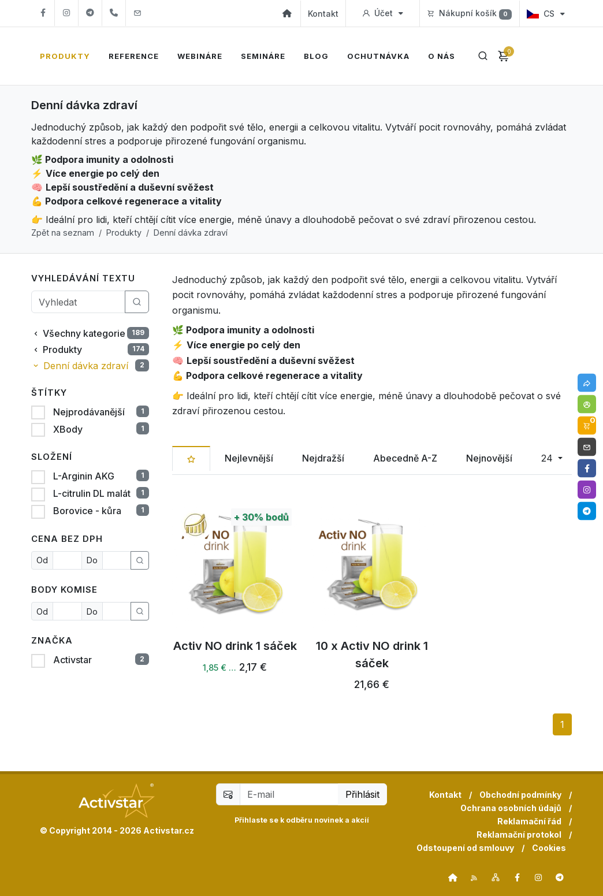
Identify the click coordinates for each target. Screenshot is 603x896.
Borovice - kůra (86, 510)
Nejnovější (489, 458)
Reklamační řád (529, 821)
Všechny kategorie (90, 333)
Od (42, 560)
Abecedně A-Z (405, 458)
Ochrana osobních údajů (510, 808)
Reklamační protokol (519, 834)
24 (548, 458)
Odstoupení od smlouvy (465, 848)
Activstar (71, 660)
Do (92, 560)
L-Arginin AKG (82, 476)
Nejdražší (323, 458)
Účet (382, 13)
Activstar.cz (168, 830)
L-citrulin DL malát (91, 493)
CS (546, 14)
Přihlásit (362, 794)
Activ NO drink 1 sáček (235, 646)
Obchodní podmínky (520, 795)
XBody (67, 429)
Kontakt (323, 13)
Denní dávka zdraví (191, 232)
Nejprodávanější (88, 412)
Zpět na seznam (62, 232)
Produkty (124, 232)
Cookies (549, 848)
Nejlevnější (249, 458)
